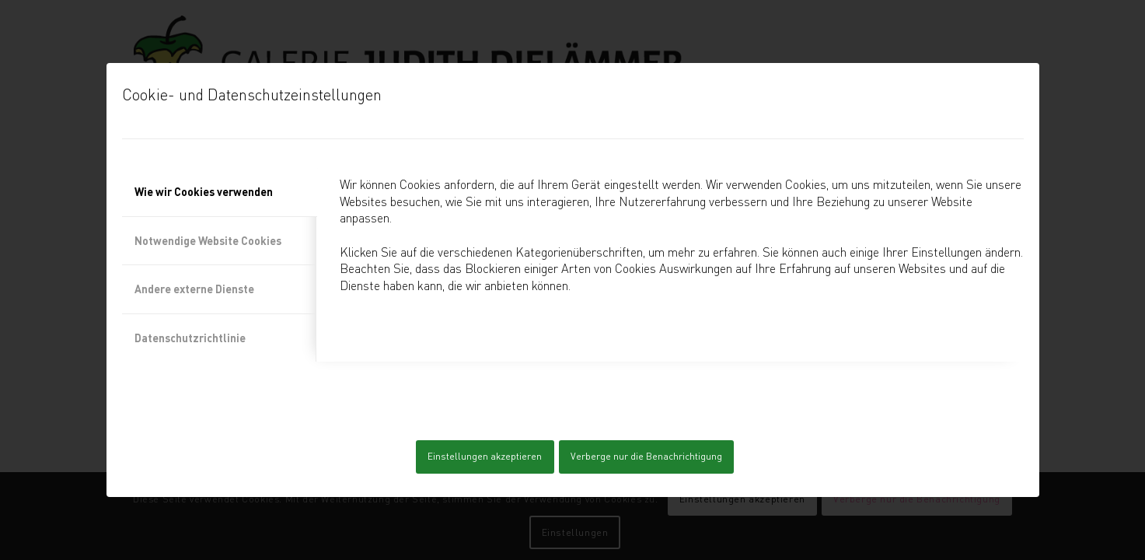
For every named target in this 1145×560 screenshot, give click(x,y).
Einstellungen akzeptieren (485, 456)
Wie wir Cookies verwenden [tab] (203, 191)
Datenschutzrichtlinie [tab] (190, 338)
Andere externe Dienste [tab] (194, 289)
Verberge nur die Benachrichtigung (646, 456)
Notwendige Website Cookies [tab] (207, 240)
